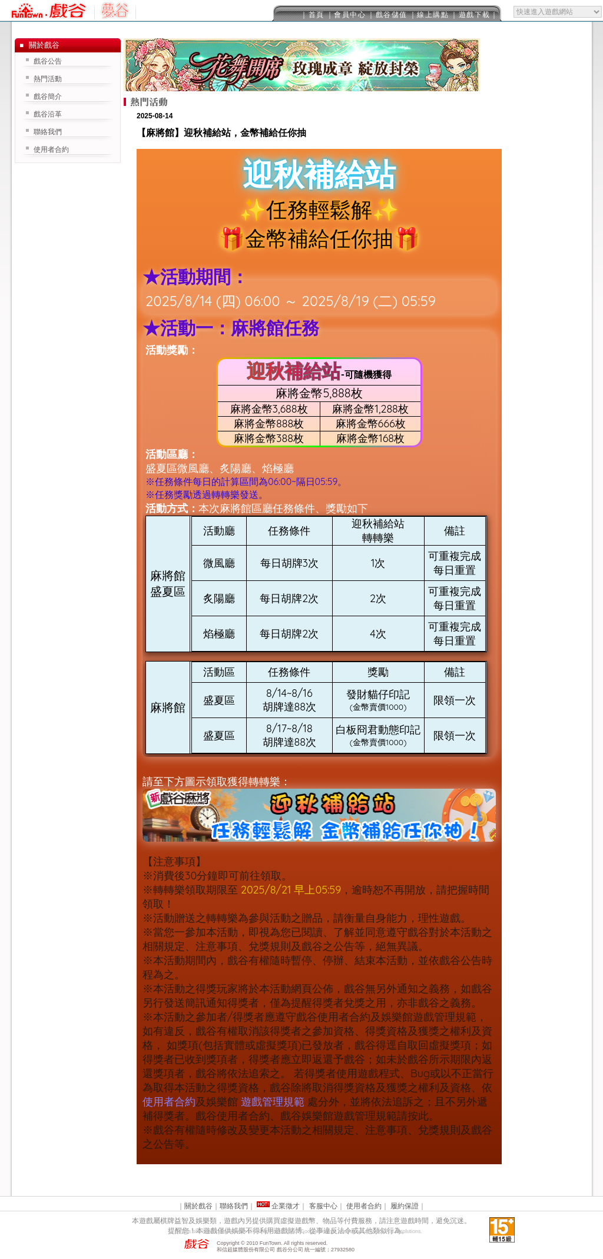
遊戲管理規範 (272, 1101)
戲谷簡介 (48, 96)
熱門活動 (48, 79)
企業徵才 (285, 1206)
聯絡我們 (48, 132)
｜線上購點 (429, 15)
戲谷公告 (48, 61)
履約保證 (404, 1206)
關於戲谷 (198, 1206)
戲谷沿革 (48, 114)
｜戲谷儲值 (387, 15)
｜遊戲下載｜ (474, 15)
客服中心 (323, 1206)
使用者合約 (169, 1101)
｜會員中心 (346, 15)
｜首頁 (312, 15)
